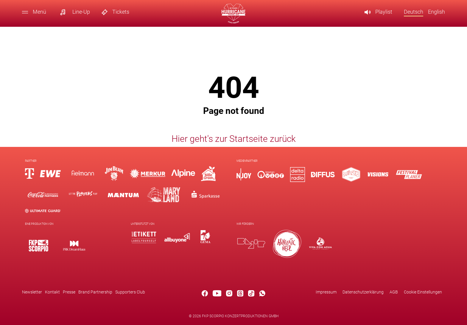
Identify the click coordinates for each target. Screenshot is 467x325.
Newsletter (32, 292)
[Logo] (38, 245)
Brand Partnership (95, 292)
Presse (69, 292)
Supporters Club (130, 292)
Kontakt (52, 292)
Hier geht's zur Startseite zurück (234, 139)
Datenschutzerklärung (363, 292)
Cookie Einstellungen (423, 292)
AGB (394, 292)
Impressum (326, 292)
